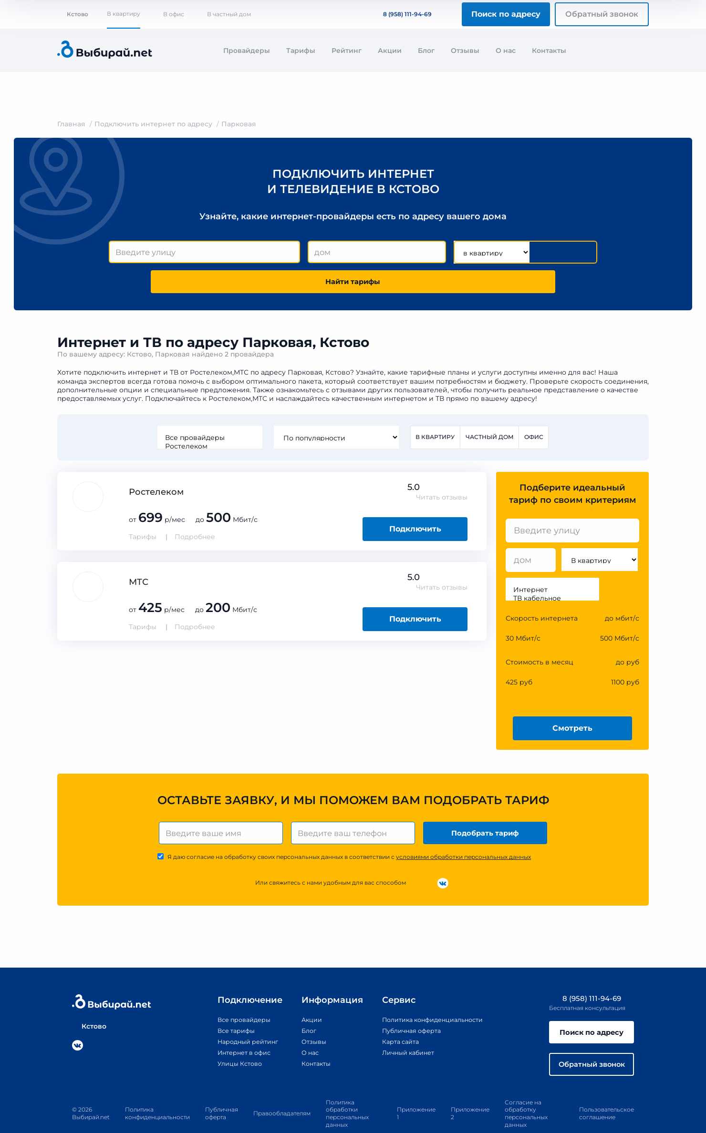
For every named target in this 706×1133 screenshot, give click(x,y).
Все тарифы (226, 1005)
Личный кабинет (402, 1027)
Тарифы (300, 50)
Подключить (415, 501)
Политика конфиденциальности (430, 994)
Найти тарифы (542, 252)
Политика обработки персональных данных (347, 1092)
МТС (138, 555)
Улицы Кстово (230, 1038)
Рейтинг (347, 50)
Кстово (72, 14)
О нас (506, 50)
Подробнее (195, 509)
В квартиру (123, 13)
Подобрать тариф (487, 806)
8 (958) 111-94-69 (402, 14)
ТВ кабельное (552, 571)
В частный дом (229, 14)
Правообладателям (282, 1092)
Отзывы (465, 50)
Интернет (552, 562)
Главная (71, 124)
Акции (390, 50)
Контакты (549, 50)
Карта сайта (394, 1016)
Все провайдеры (208, 410)
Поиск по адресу (505, 14)
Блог (426, 50)
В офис (173, 14)
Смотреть (572, 700)
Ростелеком (208, 418)
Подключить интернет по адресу (153, 124)
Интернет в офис (235, 1027)
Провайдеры (246, 50)
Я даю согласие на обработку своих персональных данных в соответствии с (349, 832)
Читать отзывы (441, 470)
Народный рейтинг (239, 1016)
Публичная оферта (406, 1005)
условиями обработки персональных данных (463, 832)
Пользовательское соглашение (606, 1092)
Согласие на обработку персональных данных (526, 1092)
